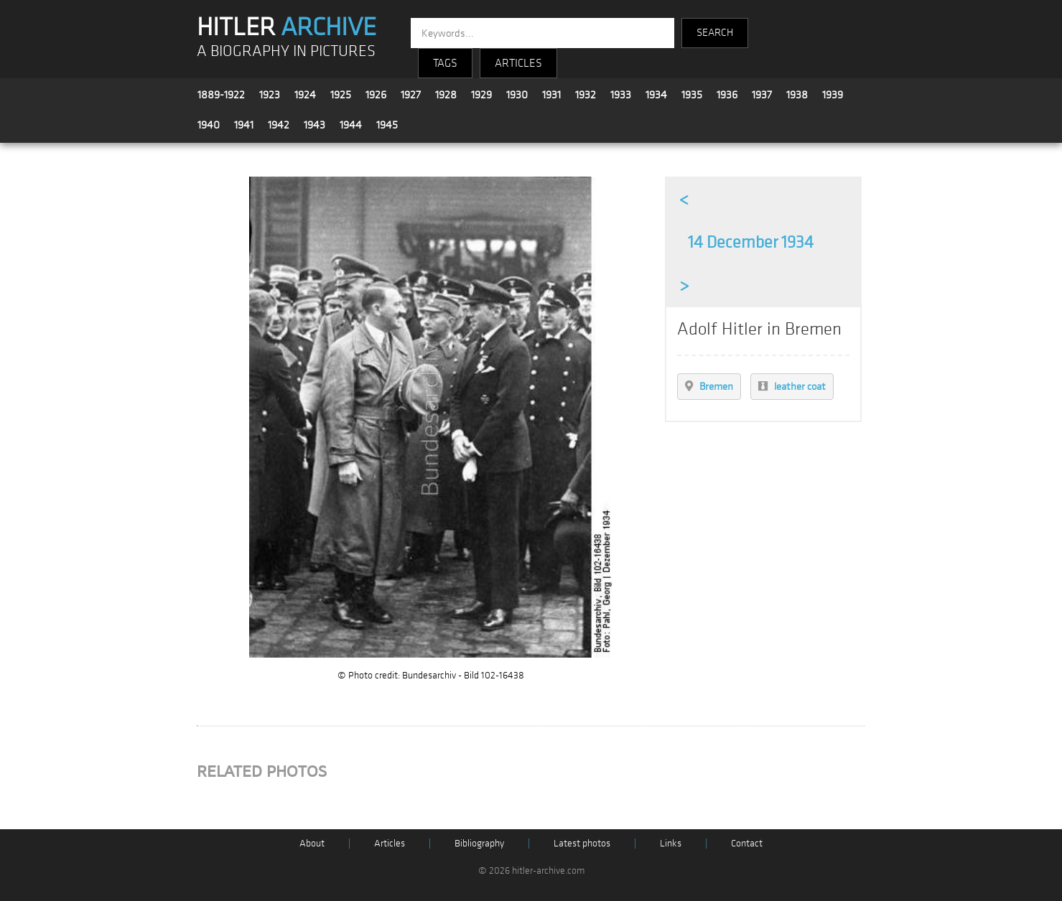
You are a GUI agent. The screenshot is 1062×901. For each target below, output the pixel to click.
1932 (585, 95)
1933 (620, 95)
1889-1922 (221, 95)
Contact (747, 843)
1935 (691, 95)
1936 (727, 95)
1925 (340, 95)
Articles (389, 843)
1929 (481, 95)
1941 (243, 125)
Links (670, 843)
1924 (305, 95)
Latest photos (582, 843)
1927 (411, 95)
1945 (387, 125)
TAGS (445, 63)
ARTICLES (518, 63)
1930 (517, 95)
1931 (551, 95)
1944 (351, 125)
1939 (832, 95)
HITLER (286, 27)
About (312, 843)
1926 (375, 95)
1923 (269, 95)
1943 (314, 125)
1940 (208, 125)
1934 (656, 95)
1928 (446, 95)
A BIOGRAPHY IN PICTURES (286, 51)
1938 (797, 95)
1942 (278, 125)
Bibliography (479, 843)
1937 (762, 95)
